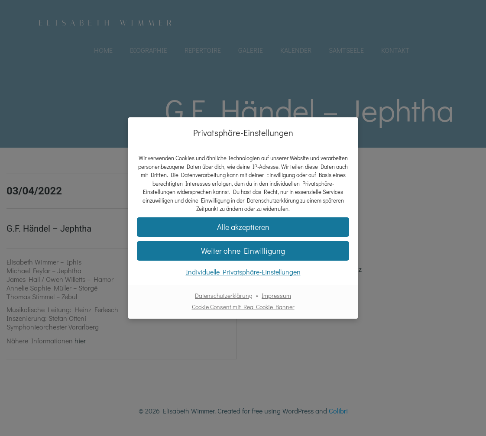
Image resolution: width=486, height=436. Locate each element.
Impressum (276, 295)
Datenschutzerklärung (224, 295)
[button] (243, 251)
